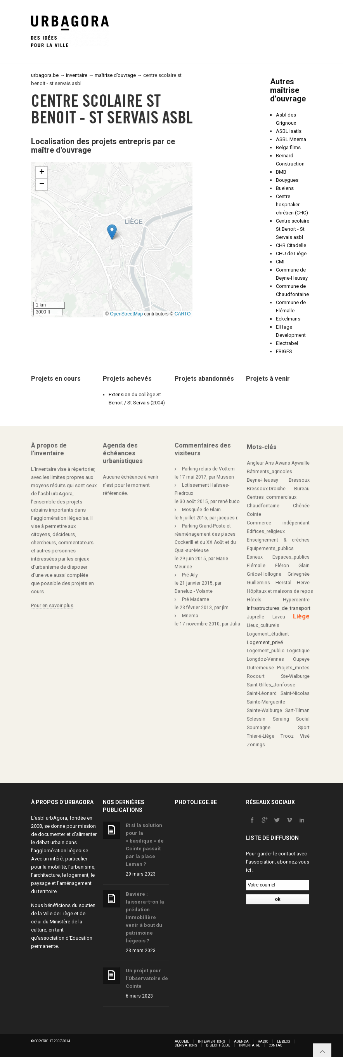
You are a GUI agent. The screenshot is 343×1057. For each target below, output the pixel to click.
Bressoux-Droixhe (266, 488)
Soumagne (258, 727)
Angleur (255, 463)
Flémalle (256, 565)
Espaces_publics (291, 557)
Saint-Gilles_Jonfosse (271, 685)
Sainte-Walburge (264, 710)
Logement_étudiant (268, 634)
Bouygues (287, 180)
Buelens (285, 188)
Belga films (288, 147)
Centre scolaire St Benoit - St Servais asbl (292, 229)
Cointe (254, 514)
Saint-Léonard (262, 693)
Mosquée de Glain (201, 509)
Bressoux (299, 480)
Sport (304, 727)
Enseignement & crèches (278, 540)
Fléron (282, 565)
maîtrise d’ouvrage (115, 75)
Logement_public (265, 650)
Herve (303, 582)
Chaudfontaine (263, 505)
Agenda (241, 1041)
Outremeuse (260, 667)
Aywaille (300, 463)
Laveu (278, 617)
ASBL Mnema (291, 139)
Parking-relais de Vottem (208, 469)
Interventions (211, 1041)
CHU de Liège (291, 253)
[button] (112, 232)
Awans (282, 463)
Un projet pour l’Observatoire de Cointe (147, 978)
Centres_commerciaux (271, 497)
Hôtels (254, 600)
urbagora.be (45, 75)
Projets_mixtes (293, 667)
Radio (263, 1041)
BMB (281, 172)
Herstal (283, 582)
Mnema (190, 615)
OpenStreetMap (126, 314)
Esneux (255, 557)
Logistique (298, 650)
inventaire (76, 75)
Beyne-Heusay (262, 480)
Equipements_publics (270, 548)
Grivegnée (299, 574)
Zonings (256, 744)
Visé (305, 736)
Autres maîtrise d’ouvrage (288, 90)
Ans (269, 463)
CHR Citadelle (291, 245)
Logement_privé (265, 642)
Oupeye (301, 659)
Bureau (302, 488)
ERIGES (284, 351)
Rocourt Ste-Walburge (278, 676)
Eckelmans (288, 319)
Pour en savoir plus (52, 605)
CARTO (183, 314)
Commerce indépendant (278, 523)
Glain (304, 565)
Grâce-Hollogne (264, 574)
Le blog (283, 1041)
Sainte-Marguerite (266, 702)
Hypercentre (296, 600)
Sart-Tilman (297, 710)
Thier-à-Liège (260, 736)
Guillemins (258, 582)
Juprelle (255, 617)
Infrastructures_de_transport (278, 608)
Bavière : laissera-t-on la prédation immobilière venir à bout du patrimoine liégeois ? (145, 917)
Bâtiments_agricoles (269, 471)
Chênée (301, 505)
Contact (276, 1045)
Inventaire (249, 1045)
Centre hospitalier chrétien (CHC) (292, 204)
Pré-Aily (190, 575)
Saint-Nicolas (295, 693)
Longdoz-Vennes (265, 659)
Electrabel (287, 343)
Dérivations (186, 1045)
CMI (280, 262)
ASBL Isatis (288, 131)
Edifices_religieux (266, 531)
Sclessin (256, 719)
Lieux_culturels (263, 625)
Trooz (287, 736)
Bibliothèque (218, 1045)
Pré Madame (195, 599)
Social (303, 719)
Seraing (281, 719)
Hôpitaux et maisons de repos (280, 591)
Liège (301, 616)
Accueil (182, 1041)
